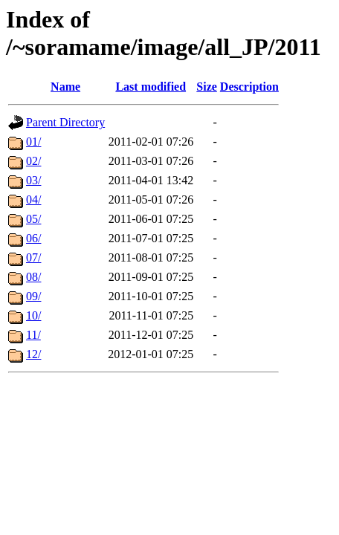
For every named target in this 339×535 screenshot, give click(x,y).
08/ (33, 276)
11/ (33, 334)
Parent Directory (65, 122)
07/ (33, 257)
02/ (33, 161)
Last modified (150, 86)
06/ (33, 238)
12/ (33, 354)
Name (65, 86)
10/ (33, 315)
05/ (33, 219)
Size (206, 86)
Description (249, 86)
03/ (33, 180)
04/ (33, 199)
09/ (33, 296)
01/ (33, 141)
